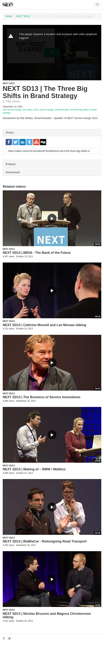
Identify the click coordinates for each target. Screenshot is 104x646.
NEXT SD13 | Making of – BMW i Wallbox (34, 469)
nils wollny (27, 109)
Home (8, 16)
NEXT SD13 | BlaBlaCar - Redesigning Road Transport (45, 541)
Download (12, 172)
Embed (10, 164)
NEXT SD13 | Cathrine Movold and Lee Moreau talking (44, 325)
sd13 (36, 109)
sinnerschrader (62, 109)
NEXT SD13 (23, 16)
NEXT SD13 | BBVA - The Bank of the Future (37, 253)
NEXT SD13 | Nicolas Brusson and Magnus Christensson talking (47, 615)
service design (47, 109)
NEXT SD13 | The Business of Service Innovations (41, 397)
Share (10, 132)
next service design (12, 109)
